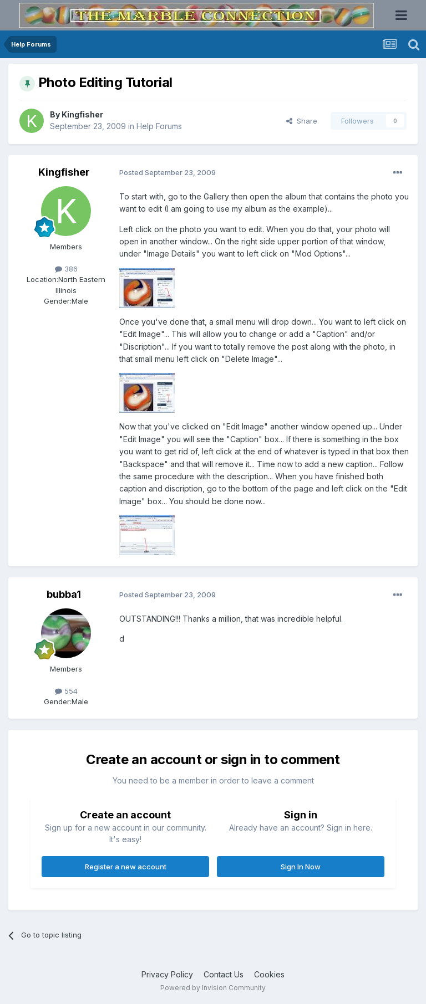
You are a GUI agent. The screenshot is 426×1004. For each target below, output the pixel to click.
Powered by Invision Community (213, 987)
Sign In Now (301, 866)
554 (66, 691)
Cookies (269, 974)
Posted (167, 172)
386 (66, 268)
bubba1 (64, 594)
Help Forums (159, 126)
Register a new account (125, 866)
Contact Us (224, 974)
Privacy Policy (167, 974)
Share (301, 120)
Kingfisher (82, 114)
